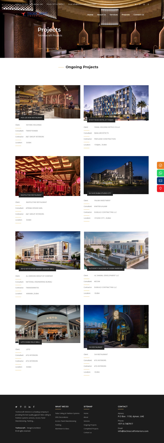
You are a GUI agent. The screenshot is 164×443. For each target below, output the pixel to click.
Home (90, 15)
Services (114, 15)
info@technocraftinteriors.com (133, 431)
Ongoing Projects (90, 425)
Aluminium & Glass (62, 429)
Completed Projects (91, 429)
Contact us (88, 432)
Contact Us (139, 15)
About (86, 417)
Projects (126, 15)
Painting (58, 425)
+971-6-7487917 (125, 423)
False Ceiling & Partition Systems (67, 413)
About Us (101, 15)
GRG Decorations (61, 417)
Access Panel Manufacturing (65, 421)
